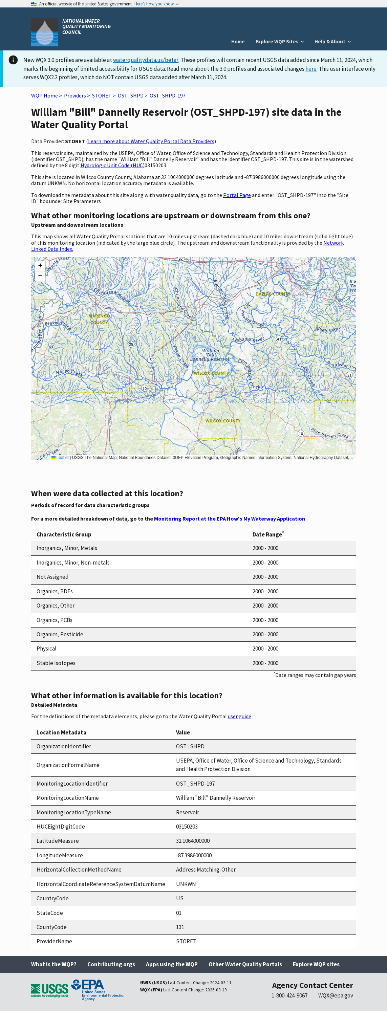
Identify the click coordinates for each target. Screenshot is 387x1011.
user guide (239, 716)
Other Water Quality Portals (245, 964)
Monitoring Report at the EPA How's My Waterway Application (229, 518)
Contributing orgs (111, 964)
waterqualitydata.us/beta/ (145, 60)
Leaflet (60, 457)
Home (238, 41)
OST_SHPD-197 (168, 95)
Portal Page (237, 195)
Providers (75, 95)
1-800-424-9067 (289, 995)
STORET (102, 95)
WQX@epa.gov (335, 995)
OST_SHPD (131, 95)
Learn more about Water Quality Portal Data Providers (151, 141)
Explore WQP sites (316, 964)
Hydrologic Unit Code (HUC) (113, 165)
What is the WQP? (54, 964)
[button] (40, 266)
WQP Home (44, 95)
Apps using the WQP (172, 964)
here (311, 68)
